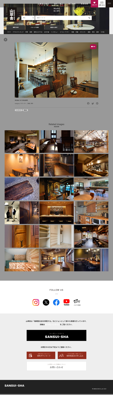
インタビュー (54, 33)
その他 (102, 33)
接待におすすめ (38, 33)
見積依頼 (84, 4)
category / (18, 104)
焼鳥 (31, 33)
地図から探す (53, 28)
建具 (97, 33)
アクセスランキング (18, 33)
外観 (77, 33)
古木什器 (46, 33)
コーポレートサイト (52, 325)
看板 (89, 33)
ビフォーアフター (65, 33)
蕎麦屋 (25, 111)
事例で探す (16, 28)
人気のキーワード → (42, 21)
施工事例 (72, 4)
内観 (72, 33)
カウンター (83, 33)
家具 (93, 33)
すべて (9, 33)
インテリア (18, 111)
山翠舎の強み (43, 4)
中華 (26, 33)
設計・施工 (58, 4)
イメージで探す (35, 28)
